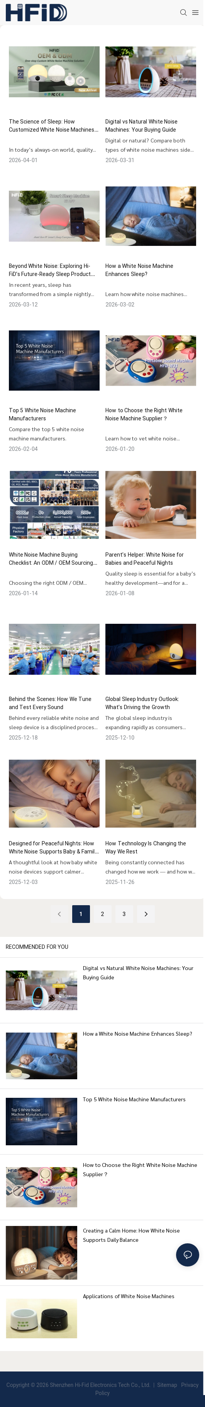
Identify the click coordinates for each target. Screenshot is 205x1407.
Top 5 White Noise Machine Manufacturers (42, 414)
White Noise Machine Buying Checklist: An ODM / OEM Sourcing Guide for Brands (51, 559)
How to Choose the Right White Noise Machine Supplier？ (144, 414)
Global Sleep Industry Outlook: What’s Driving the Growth (142, 703)
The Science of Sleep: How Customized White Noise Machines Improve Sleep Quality (52, 126)
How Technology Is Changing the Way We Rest (145, 848)
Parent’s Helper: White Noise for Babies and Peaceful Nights (144, 559)
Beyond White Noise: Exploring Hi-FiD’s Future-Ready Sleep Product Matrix (50, 270)
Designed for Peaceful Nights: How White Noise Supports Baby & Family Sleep (53, 848)
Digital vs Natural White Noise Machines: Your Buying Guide (141, 126)
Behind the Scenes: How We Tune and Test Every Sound (50, 703)
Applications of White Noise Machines (129, 1295)
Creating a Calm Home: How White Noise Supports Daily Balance (131, 1235)
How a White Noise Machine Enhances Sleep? (139, 270)
